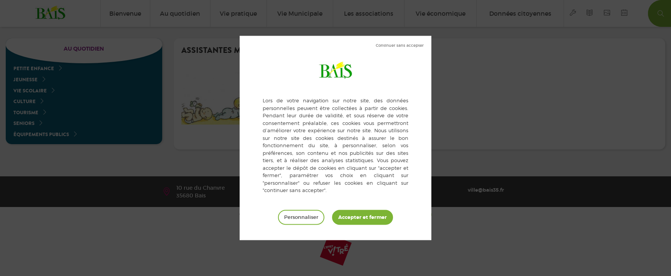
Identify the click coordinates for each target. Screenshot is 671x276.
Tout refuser (400, 45)
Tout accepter (362, 217)
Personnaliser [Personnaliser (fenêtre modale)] (301, 217)
